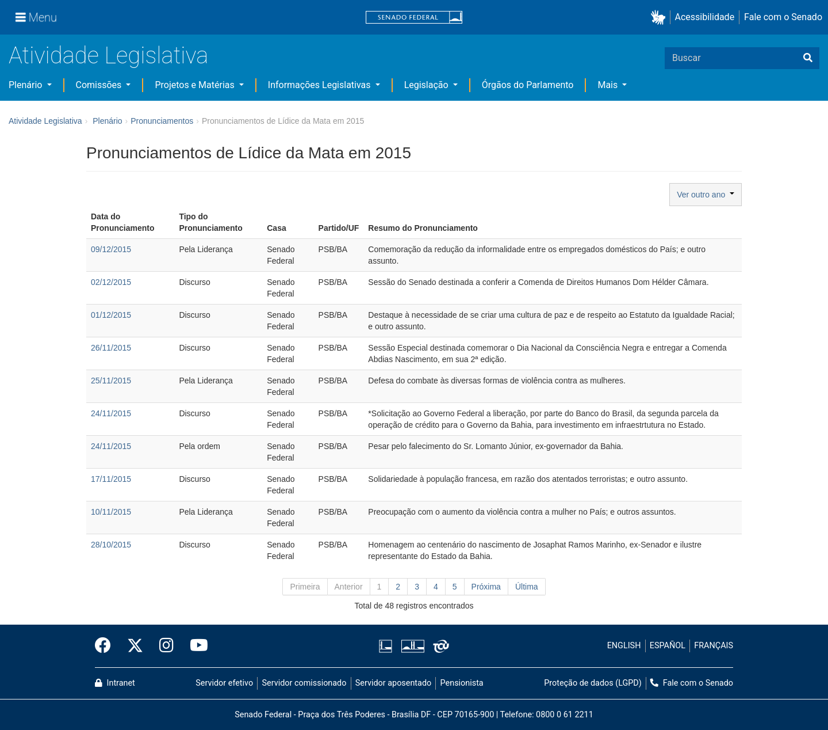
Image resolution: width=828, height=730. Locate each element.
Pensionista (462, 683)
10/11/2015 (111, 511)
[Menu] (36, 17)
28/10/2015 (111, 544)
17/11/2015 (111, 479)
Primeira (305, 586)
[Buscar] (807, 58)
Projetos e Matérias (195, 84)
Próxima (486, 586)
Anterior (349, 586)
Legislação (427, 84)
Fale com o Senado (783, 17)
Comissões (100, 84)
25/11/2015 (111, 380)
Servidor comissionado (304, 683)
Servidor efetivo (224, 683)
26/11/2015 (111, 347)
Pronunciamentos (162, 121)
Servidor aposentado (393, 683)
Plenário (26, 84)
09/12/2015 (111, 249)
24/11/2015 (111, 413)
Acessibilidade (705, 17)
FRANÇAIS (713, 646)
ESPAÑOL (667, 646)
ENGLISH (624, 646)
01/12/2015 (111, 315)
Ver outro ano (705, 194)
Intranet (115, 683)
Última (526, 586)
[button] (660, 17)
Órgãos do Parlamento (528, 84)
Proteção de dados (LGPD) (593, 683)
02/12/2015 (111, 282)
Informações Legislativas (320, 84)
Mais (608, 84)
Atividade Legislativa (108, 55)
